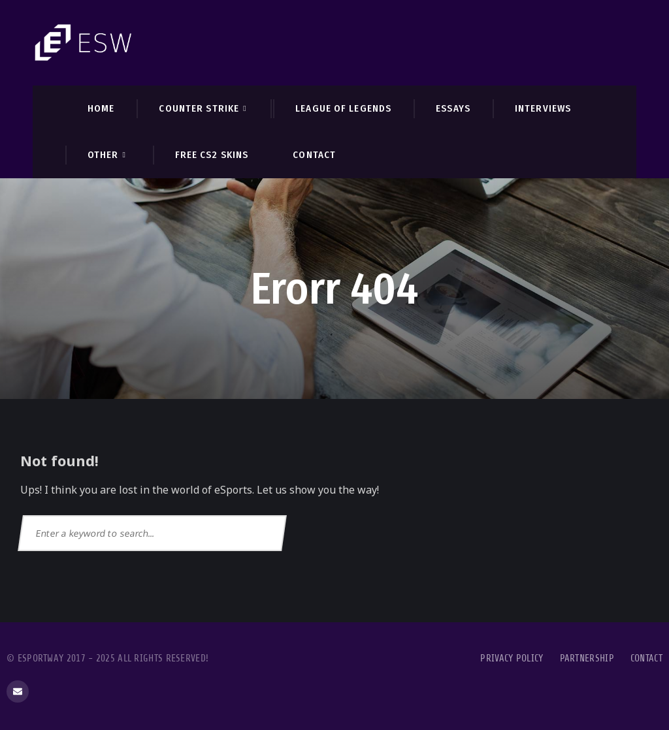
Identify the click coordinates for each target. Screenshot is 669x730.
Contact (646, 658)
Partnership (587, 658)
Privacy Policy (511, 658)
